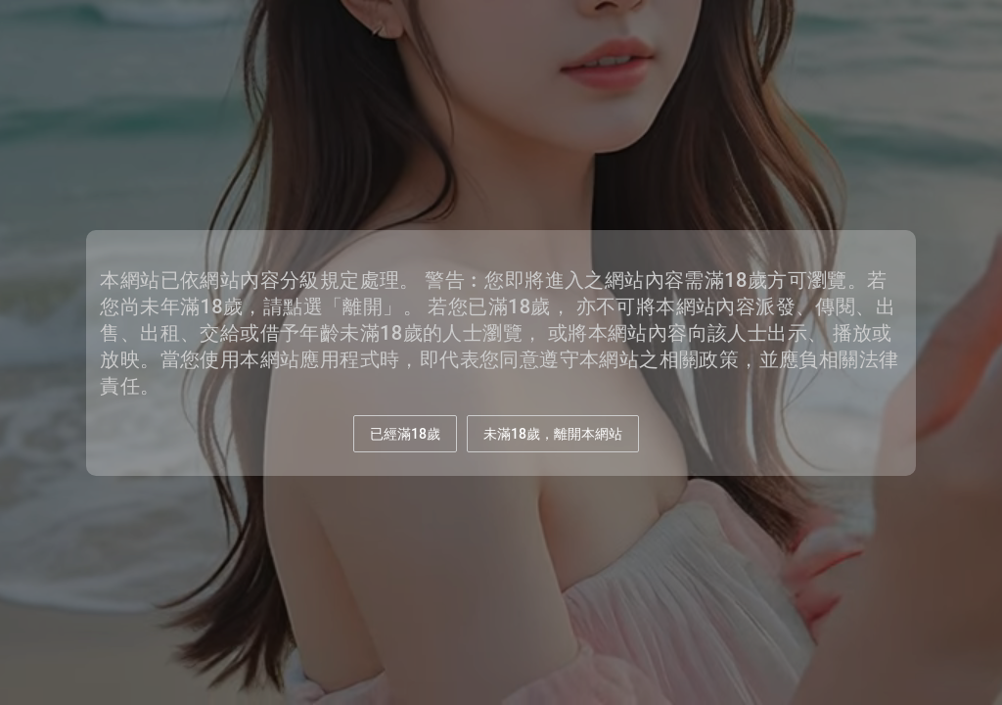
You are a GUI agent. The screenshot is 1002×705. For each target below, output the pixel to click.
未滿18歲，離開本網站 (552, 434)
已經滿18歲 (405, 434)
